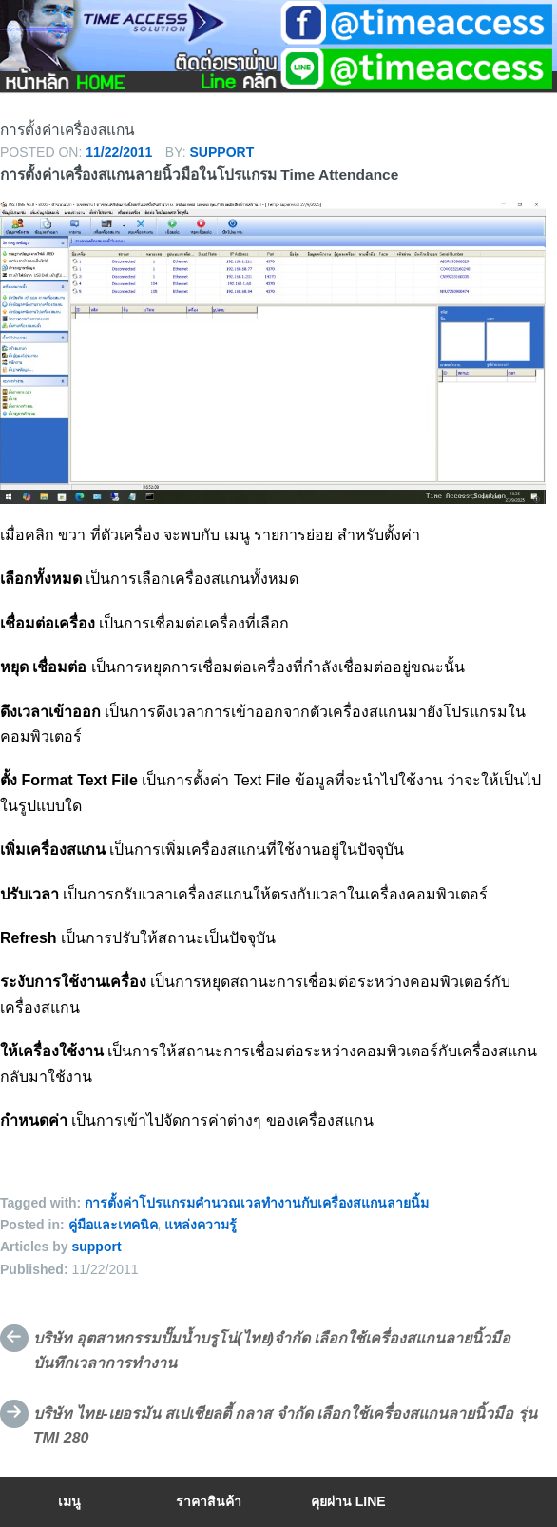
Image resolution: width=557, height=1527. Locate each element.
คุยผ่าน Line (348, 1501)
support (222, 152)
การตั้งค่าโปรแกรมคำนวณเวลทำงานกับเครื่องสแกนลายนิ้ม (257, 1202)
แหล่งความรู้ (200, 1224)
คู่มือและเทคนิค (113, 1224)
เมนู (69, 1501)
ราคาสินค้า (208, 1501)
